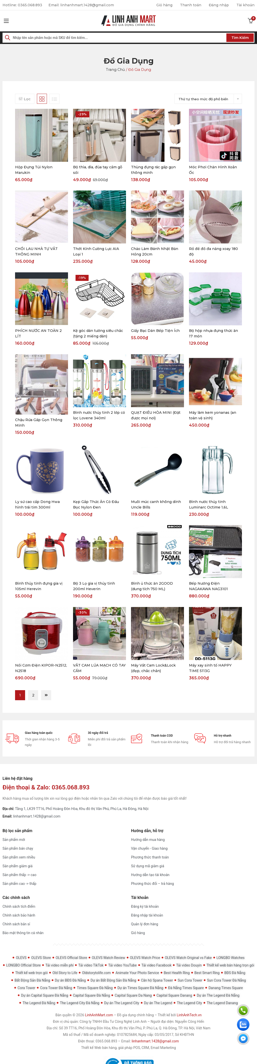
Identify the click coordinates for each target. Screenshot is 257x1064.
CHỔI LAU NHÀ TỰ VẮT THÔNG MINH (36, 252)
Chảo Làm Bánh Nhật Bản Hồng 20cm (154, 252)
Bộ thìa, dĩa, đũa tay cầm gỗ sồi (97, 170)
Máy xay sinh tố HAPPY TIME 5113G (210, 668)
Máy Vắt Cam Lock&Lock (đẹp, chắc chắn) (153, 668)
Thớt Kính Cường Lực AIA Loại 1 (96, 252)
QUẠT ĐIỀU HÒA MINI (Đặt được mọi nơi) (155, 416)
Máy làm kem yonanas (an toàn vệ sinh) (212, 416)
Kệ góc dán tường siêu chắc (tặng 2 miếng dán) (98, 334)
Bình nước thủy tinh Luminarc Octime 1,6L (208, 504)
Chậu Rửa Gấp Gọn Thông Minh (38, 423)
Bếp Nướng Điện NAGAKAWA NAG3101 (208, 586)
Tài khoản (245, 5)
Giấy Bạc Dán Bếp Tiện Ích (155, 331)
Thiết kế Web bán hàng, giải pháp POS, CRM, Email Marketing (128, 1048)
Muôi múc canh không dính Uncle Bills (156, 504)
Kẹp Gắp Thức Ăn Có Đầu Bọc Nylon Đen (96, 504)
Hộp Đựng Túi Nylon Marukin (33, 170)
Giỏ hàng (164, 5)
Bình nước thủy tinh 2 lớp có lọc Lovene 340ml (99, 416)
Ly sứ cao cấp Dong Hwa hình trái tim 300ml (37, 504)
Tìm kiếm (240, 37)
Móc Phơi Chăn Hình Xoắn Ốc (213, 170)
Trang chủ (115, 69)
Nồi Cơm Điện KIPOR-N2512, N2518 (41, 668)
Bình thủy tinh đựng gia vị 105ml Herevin (38, 586)
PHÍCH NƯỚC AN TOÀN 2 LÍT (38, 334)
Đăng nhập (219, 5)
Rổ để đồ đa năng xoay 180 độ (213, 252)
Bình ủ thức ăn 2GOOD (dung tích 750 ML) (152, 586)
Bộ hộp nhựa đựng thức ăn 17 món (213, 334)
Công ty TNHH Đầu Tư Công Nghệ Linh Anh (113, 1022)
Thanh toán (190, 5)
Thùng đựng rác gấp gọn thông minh (153, 170)
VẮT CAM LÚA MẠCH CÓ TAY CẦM (99, 668)
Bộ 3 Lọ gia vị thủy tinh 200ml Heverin (94, 586)
